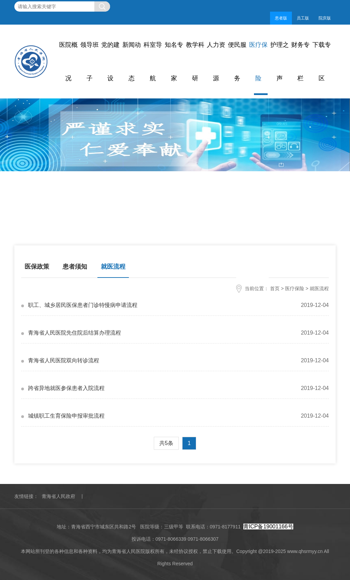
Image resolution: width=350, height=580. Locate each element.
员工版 (303, 18)
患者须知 (75, 266)
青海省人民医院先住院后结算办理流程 (74, 333)
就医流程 (113, 266)
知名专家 (174, 61)
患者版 (281, 18)
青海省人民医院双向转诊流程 (63, 360)
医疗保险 (258, 61)
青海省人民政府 (58, 496)
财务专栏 (300, 61)
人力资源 (216, 61)
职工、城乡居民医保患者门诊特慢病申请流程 (82, 305)
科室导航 (153, 61)
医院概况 (68, 61)
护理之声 (279, 61)
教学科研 (195, 61)
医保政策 (37, 266)
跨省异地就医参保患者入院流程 (66, 388)
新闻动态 (131, 61)
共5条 (166, 443)
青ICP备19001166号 (268, 526)
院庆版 (325, 18)
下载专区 (321, 61)
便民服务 (237, 61)
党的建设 (110, 61)
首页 (275, 288)
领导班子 (89, 61)
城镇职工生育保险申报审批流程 (66, 416)
